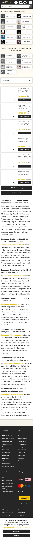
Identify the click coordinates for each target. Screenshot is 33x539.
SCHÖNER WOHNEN (7, 466)
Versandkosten (22, 444)
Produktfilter (6, 80)
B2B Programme (6, 489)
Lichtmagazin (21, 452)
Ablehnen (16, 535)
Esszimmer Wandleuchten (14, 363)
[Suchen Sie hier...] (15, 6)
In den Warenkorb (24, 100)
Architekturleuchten (6, 441)
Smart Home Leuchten (7, 438)
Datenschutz (21, 512)
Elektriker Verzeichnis (7, 478)
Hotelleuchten (5, 455)
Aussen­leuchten (5, 452)
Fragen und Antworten (24, 436)
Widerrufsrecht (22, 510)
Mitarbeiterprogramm (7, 491)
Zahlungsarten (22, 449)
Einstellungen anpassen (23, 527)
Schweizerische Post (7, 486)
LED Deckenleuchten (7, 436)
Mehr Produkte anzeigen (17, 188)
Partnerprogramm (23, 438)
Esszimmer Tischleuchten (11, 335)
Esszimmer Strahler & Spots (12, 394)
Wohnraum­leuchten (6, 444)
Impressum (21, 515)
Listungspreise (22, 447)
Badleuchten (4, 461)
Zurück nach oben (17, 193)
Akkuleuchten (5, 449)
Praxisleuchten (5, 463)
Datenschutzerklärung (9, 527)
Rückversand (21, 455)
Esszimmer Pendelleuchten (14, 276)
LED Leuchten (5, 458)
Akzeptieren (16, 531)
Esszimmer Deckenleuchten (12, 245)
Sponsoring (21, 458)
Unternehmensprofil (6, 480)
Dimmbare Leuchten (7, 447)
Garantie (20, 461)
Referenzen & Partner (7, 483)
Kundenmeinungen (23, 441)
